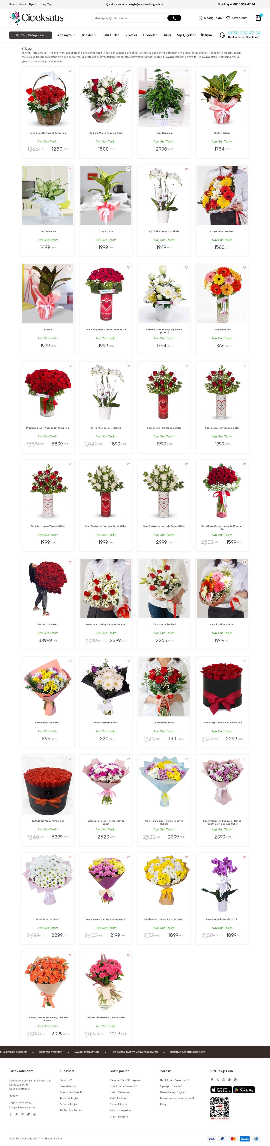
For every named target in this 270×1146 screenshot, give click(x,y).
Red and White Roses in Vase (106, 133)
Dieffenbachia (48, 231)
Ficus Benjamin (164, 133)
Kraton (48, 329)
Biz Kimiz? (66, 1080)
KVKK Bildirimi (118, 1098)
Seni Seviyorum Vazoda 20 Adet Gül (106, 329)
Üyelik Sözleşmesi (120, 1092)
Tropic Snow (106, 231)
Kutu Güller (110, 35)
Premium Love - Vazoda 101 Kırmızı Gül (47, 428)
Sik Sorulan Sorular (71, 1110)
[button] (210, 18)
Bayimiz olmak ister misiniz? (177, 1098)
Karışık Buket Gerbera (222, 231)
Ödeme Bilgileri (69, 1104)
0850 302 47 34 (244, 33)
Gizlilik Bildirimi (119, 1116)
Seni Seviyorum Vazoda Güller (164, 428)
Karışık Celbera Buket (222, 624)
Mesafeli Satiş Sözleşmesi (125, 1080)
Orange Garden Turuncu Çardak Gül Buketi (48, 1019)
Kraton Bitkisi (222, 133)
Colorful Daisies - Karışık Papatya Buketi (164, 822)
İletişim (206, 35)
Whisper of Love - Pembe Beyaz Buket (106, 822)
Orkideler (150, 35)
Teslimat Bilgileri (69, 1098)
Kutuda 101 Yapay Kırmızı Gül (48, 821)
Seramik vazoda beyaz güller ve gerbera (164, 331)
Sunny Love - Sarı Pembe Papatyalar (106, 919)
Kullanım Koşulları (120, 1110)
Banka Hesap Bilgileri (172, 1092)
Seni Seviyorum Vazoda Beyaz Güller (106, 526)
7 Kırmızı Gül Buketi (164, 722)
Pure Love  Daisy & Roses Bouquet (106, 624)
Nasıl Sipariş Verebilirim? (175, 1080)
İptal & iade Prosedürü (123, 1086)
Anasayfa (64, 35)
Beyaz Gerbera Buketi (105, 722)
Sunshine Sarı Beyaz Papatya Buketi (164, 919)
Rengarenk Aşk (222, 329)
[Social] (10, 1114)
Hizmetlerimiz (68, 1086)
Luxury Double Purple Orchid (222, 919)
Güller (166, 35)
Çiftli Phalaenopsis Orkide (164, 231)
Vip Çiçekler (186, 35)
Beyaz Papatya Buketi (47, 919)
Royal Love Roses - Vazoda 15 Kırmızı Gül (222, 527)
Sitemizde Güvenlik (71, 1092)
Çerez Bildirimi (119, 1104)
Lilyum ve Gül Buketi (164, 624)
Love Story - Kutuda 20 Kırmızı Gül (222, 722)
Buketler (130, 35)
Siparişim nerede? (171, 1086)
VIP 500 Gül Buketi (47, 624)
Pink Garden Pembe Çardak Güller (106, 1017)
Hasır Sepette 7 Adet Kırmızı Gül (47, 133)
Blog (163, 1104)
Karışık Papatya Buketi (47, 722)
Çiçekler (86, 35)
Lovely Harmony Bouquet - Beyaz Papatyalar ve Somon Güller (222, 822)
